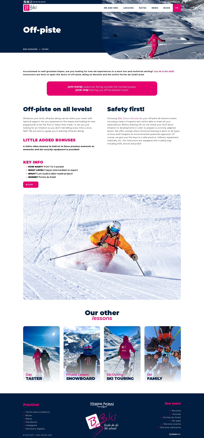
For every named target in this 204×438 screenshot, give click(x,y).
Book (167, 8)
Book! (29, 184)
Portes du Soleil (172, 417)
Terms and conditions (38, 412)
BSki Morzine (30, 49)
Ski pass (176, 421)
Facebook (31, 422)
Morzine (176, 411)
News (155, 8)
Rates (142, 8)
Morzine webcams (170, 427)
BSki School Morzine (128, 118)
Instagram (31, 425)
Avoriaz (177, 414)
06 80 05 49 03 (37, 2)
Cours (45, 49)
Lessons (128, 8)
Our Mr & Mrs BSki (164, 71)
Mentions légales (35, 429)
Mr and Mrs (111, 8)
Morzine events (172, 424)
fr (176, 8)
